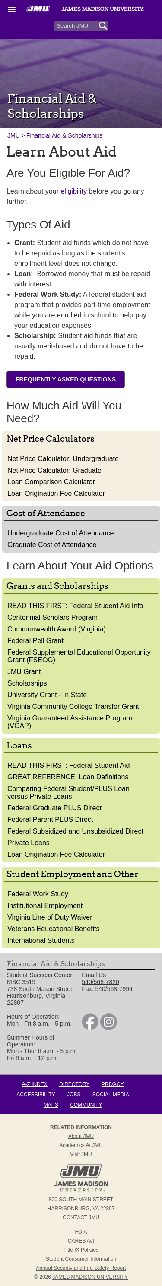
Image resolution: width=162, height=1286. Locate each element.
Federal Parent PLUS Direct (50, 819)
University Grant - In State (47, 694)
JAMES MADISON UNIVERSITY (90, 1277)
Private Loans (28, 842)
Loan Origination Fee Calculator (56, 493)
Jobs (73, 1095)
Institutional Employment (45, 905)
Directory (74, 1084)
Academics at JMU (81, 1145)
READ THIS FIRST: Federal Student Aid (68, 765)
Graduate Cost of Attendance (51, 544)
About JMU (81, 1136)
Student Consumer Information (81, 1259)
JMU (13, 135)
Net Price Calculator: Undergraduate (63, 458)
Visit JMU (81, 1154)
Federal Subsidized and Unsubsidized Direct (75, 831)
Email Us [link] (94, 975)
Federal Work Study (37, 894)
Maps (51, 1105)
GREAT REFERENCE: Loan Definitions (67, 777)
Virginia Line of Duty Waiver (49, 917)
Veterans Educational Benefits (53, 928)
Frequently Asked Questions (66, 379)
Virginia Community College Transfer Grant (73, 706)
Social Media (110, 1095)
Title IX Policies (81, 1250)
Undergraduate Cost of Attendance (60, 533)
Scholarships (27, 683)
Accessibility (35, 1095)
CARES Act (81, 1241)
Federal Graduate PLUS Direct (54, 808)
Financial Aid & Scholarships (64, 135)
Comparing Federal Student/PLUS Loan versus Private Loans (68, 792)
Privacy (113, 1084)
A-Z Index (34, 1084)
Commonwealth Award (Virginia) (56, 629)
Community (86, 1105)
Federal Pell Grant (35, 640)
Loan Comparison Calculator (51, 482)
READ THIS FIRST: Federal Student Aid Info (75, 605)
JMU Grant (24, 671)
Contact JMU (81, 1218)
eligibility (73, 191)
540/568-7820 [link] (100, 981)
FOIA (81, 1232)
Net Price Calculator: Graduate (54, 470)
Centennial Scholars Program (52, 617)
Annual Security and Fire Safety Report (81, 1268)
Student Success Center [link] (39, 975)
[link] (90, 1027)
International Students (41, 940)
